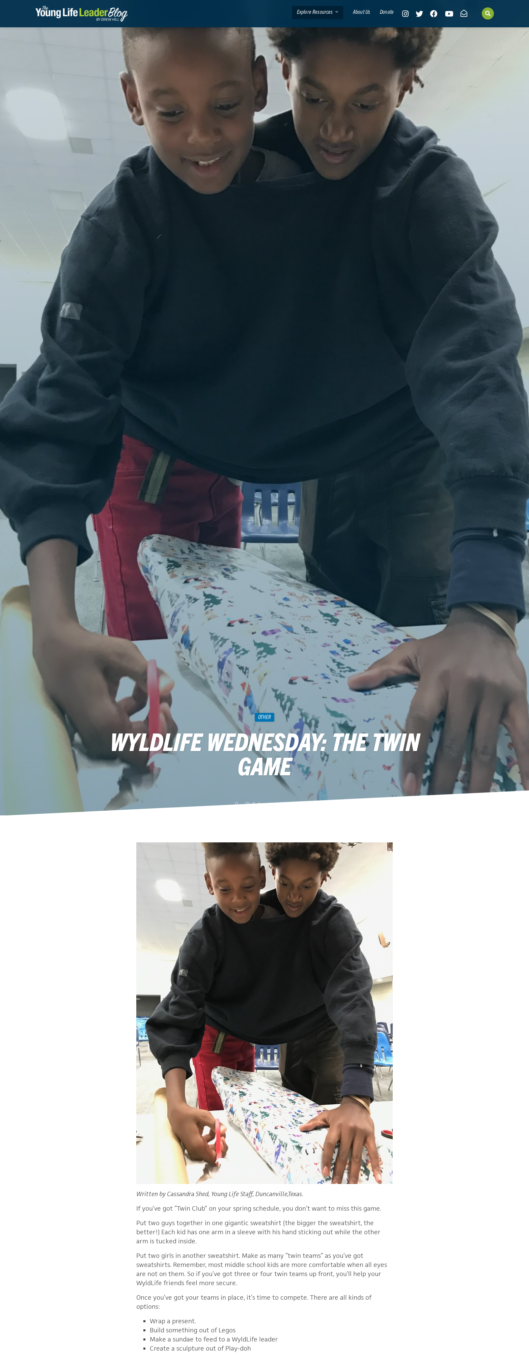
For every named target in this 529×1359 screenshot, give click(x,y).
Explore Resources (317, 11)
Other (264, 716)
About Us (361, 11)
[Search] (488, 13)
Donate (387, 11)
